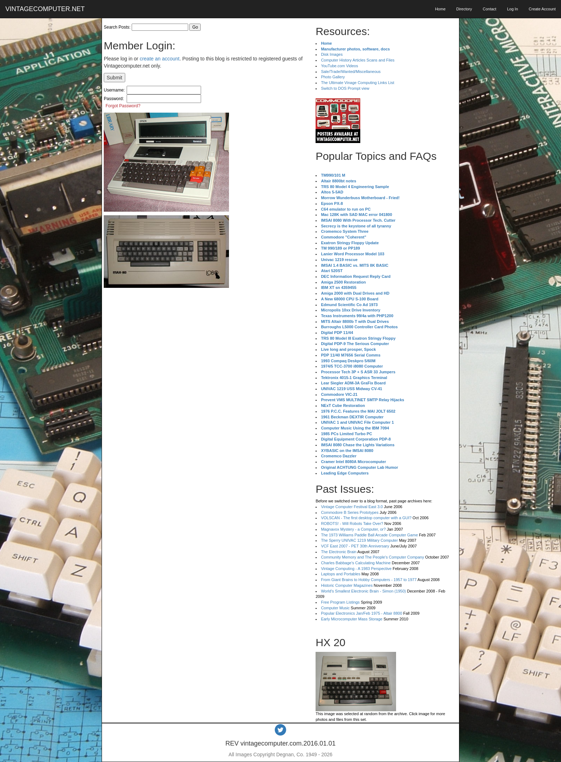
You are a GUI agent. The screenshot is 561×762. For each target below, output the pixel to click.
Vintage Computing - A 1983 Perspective (356, 568)
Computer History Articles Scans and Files (357, 60)
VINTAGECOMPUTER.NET (45, 9)
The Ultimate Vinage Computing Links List (357, 82)
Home (440, 9)
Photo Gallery (333, 77)
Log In (512, 9)
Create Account (542, 9)
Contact (489, 9)
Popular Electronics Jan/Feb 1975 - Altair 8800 (361, 613)
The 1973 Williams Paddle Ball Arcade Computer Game (369, 535)
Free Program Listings (340, 602)
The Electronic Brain (338, 552)
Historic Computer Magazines (346, 585)
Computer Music (335, 608)
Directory (464, 9)
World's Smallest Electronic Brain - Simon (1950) (363, 591)
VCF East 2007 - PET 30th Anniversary (355, 546)
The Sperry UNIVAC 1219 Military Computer (359, 540)
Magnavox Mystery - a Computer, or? (353, 529)
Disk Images (332, 54)
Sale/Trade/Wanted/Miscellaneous (351, 71)
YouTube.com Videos (339, 66)
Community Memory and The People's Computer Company (372, 557)
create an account (159, 59)
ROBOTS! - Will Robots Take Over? (352, 523)
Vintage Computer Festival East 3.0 (352, 507)
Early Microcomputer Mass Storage (351, 619)
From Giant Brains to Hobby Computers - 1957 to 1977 (368, 579)
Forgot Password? (123, 105)
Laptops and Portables (340, 574)
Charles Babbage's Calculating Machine (356, 563)
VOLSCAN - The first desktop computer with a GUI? (366, 518)
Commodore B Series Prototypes (350, 512)
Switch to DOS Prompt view (345, 88)
